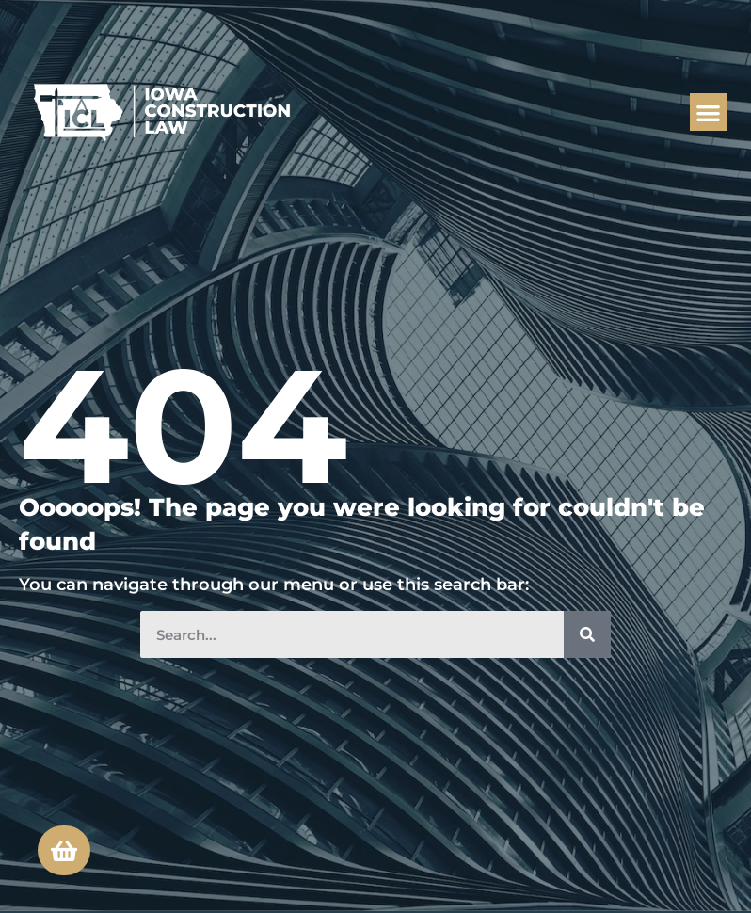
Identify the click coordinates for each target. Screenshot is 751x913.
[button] (709, 112)
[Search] (587, 634)
